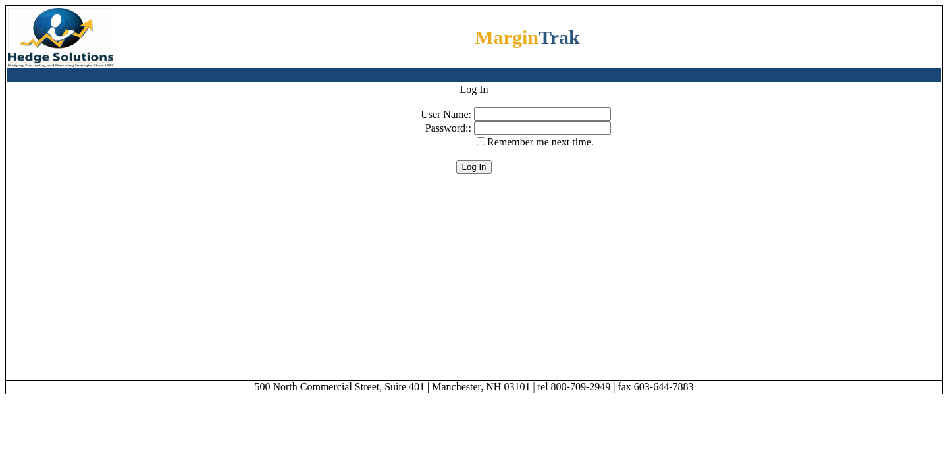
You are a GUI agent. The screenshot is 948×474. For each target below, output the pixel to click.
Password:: (449, 128)
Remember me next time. (540, 141)
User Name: (447, 114)
